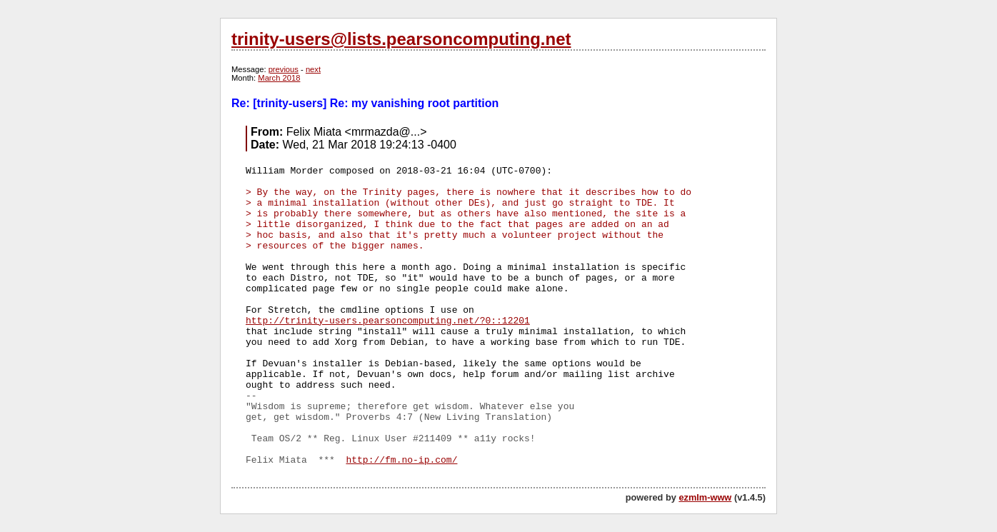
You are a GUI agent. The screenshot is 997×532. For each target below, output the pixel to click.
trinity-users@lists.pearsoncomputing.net (401, 39)
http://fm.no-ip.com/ (401, 460)
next (313, 69)
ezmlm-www (704, 497)
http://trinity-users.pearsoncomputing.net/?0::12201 (388, 321)
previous (284, 69)
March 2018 (279, 78)
